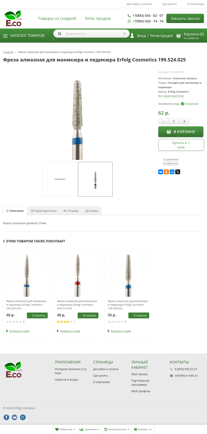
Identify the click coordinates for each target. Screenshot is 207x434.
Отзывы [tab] (71, 211)
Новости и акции (66, 379)
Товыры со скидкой (57, 18)
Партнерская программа (140, 382)
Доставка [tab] (92, 211)
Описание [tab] (15, 211)
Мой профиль (140, 391)
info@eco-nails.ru (186, 375)
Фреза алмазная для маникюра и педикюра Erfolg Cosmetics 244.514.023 (77, 304)
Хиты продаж (98, 18)
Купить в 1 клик (181, 144)
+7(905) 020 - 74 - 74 (148, 21)
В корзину (180, 131)
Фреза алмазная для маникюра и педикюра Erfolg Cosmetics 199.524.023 (128, 304)
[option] (60, 179)
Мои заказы (139, 374)
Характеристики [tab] (44, 211)
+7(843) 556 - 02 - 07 (148, 15)
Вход (141, 35)
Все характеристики (171, 96)
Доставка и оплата (139, 4)
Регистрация (161, 35)
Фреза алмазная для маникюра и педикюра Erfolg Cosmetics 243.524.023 (26, 304)
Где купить (169, 4)
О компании (195, 4)
